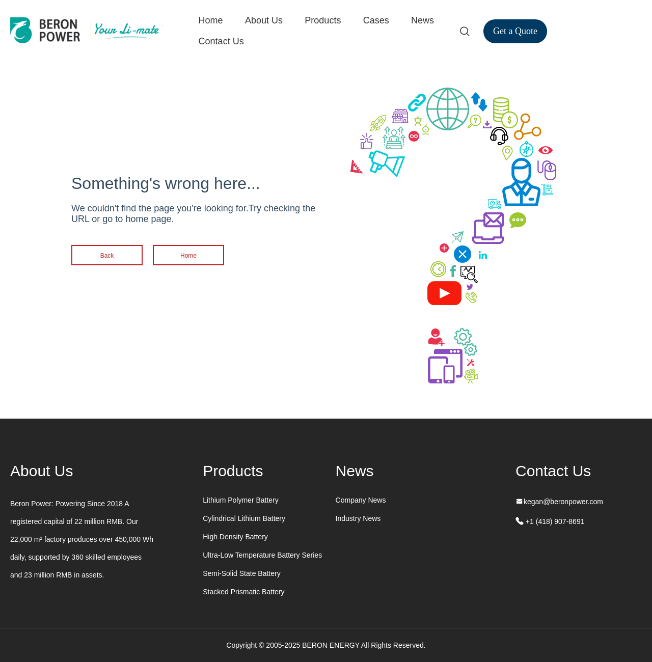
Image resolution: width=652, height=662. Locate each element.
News (422, 20)
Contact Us (221, 41)
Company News (361, 500)
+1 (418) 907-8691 (554, 521)
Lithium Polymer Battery (241, 500)
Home (211, 20)
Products (323, 20)
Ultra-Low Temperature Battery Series (262, 555)
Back (107, 255)
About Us (264, 20)
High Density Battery (235, 537)
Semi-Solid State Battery (242, 573)
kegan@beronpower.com (563, 502)
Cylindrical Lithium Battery (244, 518)
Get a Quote (515, 31)
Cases (376, 20)
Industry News (358, 518)
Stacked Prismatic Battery (243, 592)
